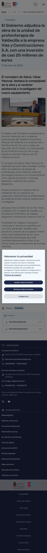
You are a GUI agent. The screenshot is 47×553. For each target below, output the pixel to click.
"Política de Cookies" (12, 275)
